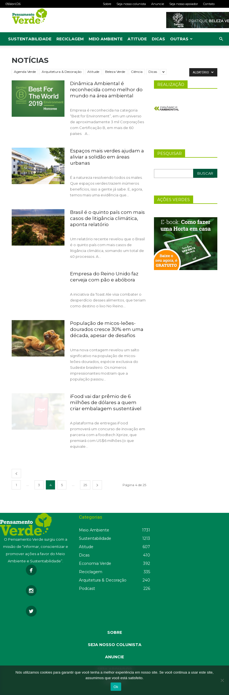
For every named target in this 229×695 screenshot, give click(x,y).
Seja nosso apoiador (183, 4)
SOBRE (114, 632)
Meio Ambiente (106, 38)
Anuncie (157, 4)
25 (85, 485)
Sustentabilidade (29, 38)
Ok (115, 687)
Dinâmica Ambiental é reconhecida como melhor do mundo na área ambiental (106, 89)
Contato (209, 4)
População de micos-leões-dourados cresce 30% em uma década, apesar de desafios (106, 329)
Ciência (137, 72)
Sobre (107, 4)
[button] (221, 39)
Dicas (158, 38)
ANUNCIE (114, 656)
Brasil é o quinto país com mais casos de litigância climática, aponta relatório (107, 218)
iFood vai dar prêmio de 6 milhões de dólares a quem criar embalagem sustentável (105, 402)
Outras (181, 38)
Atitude (137, 38)
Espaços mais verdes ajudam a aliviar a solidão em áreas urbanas (107, 157)
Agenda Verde (25, 72)
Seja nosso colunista (131, 4)
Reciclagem (70, 38)
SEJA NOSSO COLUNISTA (114, 644)
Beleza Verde (115, 72)
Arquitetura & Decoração (61, 72)
